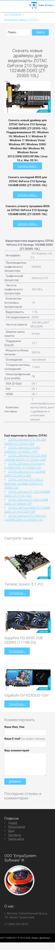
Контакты (14, 834)
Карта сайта (16, 838)
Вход (11, 830)
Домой (12, 822)
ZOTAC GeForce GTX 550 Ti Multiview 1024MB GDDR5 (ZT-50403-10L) (23, 483)
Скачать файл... (27, 166)
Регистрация (16, 826)
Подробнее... (17, 593)
